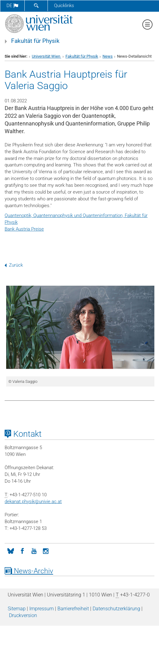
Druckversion (23, 615)
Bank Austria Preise (24, 229)
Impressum (41, 609)
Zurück (14, 265)
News (108, 56)
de (12, 5)
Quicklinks (64, 5)
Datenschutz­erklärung (116, 609)
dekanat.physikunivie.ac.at (33, 501)
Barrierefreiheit (73, 609)
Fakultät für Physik (35, 41)
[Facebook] (22, 550)
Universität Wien (46, 56)
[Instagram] (46, 550)
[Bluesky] (10, 550)
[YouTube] (34, 550)
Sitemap (17, 609)
